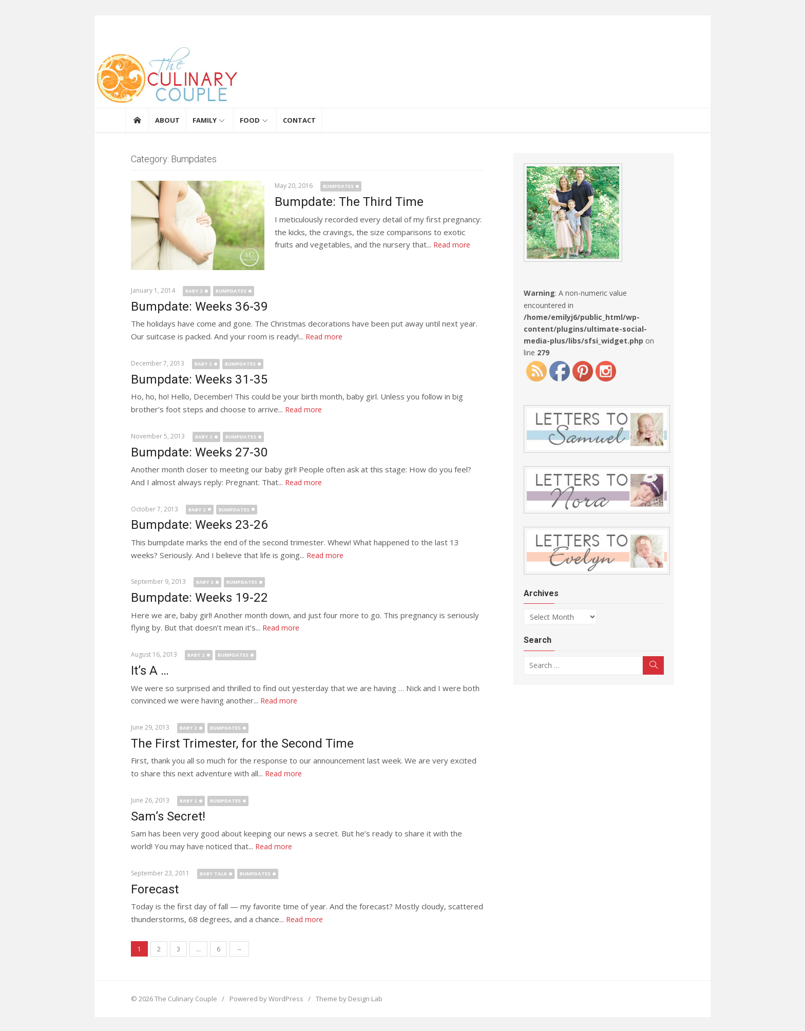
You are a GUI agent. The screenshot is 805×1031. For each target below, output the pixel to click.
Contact (299, 120)
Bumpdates (332, 186)
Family (205, 120)
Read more (425, 245)
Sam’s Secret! (162, 815)
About (167, 120)
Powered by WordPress (261, 996)
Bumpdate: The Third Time (343, 202)
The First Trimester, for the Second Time (236, 742)
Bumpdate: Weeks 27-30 (192, 452)
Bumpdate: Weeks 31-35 (192, 379)
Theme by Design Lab (343, 996)
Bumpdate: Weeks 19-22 (192, 597)
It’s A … (144, 669)
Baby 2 (188, 291)
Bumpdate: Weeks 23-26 (192, 524)
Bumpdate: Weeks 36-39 (192, 306)
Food (250, 120)
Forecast (149, 888)
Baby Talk (207, 872)
